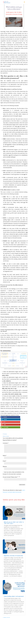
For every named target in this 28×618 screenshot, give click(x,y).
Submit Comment (22, 479)
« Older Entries (6, 613)
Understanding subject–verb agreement (14, 591)
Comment (6, 438)
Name (5, 450)
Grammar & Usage (17, 14)
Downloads (9, 14)
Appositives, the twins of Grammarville (13, 550)
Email (4, 456)
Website (5, 461)
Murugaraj (10, 12)
